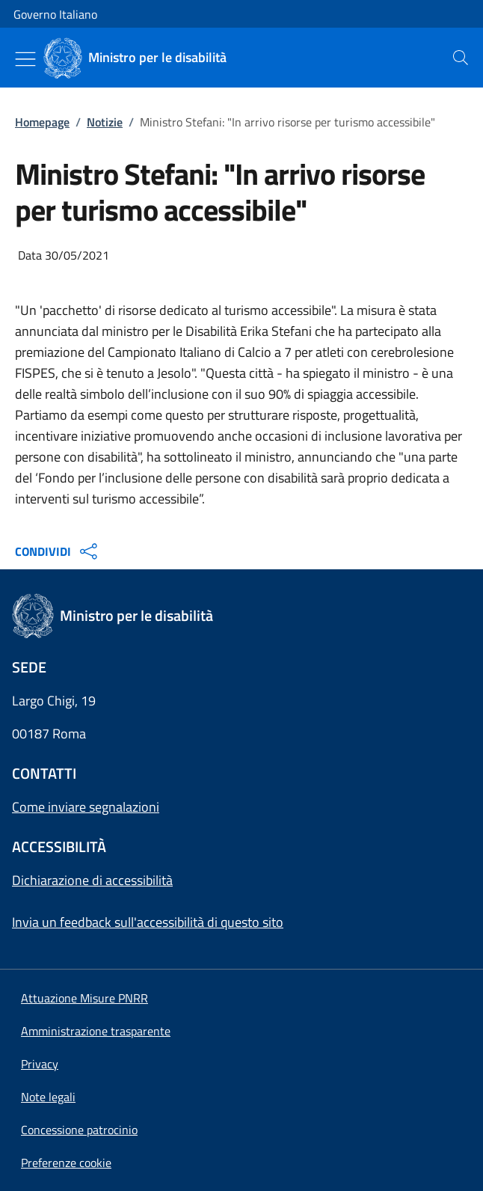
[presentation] (461, 58)
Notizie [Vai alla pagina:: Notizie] (105, 122)
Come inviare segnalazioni (85, 807)
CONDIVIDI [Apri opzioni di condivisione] (58, 551)
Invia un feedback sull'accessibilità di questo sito (147, 922)
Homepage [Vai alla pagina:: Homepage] (42, 122)
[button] (66, 1163)
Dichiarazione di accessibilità (92, 880)
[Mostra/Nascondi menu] (25, 59)
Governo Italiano (55, 14)
